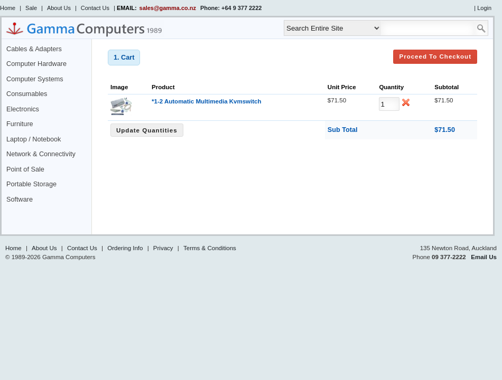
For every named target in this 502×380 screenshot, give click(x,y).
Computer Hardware (36, 64)
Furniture (19, 124)
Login (484, 8)
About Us (59, 8)
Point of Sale (25, 169)
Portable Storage (31, 184)
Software (19, 199)
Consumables (26, 94)
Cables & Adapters (34, 49)
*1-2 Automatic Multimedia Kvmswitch (207, 101)
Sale (31, 8)
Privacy (163, 248)
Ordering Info (125, 248)
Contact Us (95, 8)
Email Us (484, 257)
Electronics (22, 109)
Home (7, 8)
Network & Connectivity (41, 154)
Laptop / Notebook (33, 139)
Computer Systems (34, 79)
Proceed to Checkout (435, 56)
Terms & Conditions (209, 248)
